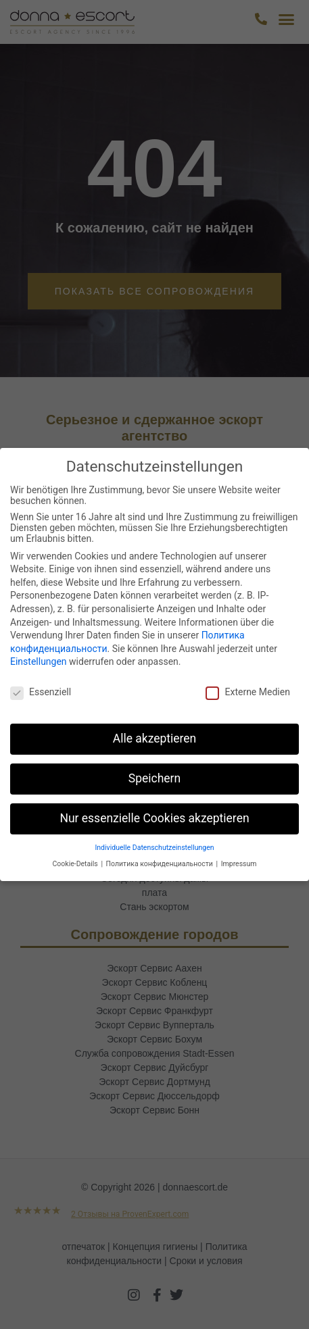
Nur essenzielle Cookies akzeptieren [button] (154, 818)
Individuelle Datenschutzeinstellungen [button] (154, 847)
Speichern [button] (154, 778)
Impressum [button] (239, 863)
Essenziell (40, 691)
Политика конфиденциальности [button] (160, 863)
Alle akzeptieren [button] (155, 738)
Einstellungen (38, 661)
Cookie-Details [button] (76, 863)
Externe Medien (247, 691)
